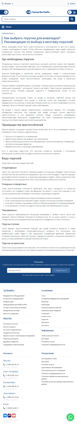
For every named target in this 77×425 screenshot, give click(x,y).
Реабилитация (8, 302)
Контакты (45, 325)
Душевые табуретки (10, 342)
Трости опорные (9, 327)
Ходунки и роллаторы (11, 333)
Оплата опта (46, 316)
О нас (43, 296)
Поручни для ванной (10, 339)
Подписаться (61, 270)
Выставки (45, 339)
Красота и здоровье (10, 313)
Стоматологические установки (14, 308)
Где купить (45, 322)
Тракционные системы (11, 310)
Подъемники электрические (13, 345)
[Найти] (72, 19)
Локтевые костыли (10, 324)
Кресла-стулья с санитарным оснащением (19, 336)
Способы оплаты (47, 364)
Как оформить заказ (49, 359)
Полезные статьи (48, 342)
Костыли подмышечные (12, 330)
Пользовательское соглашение (53, 370)
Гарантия (44, 319)
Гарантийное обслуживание (51, 367)
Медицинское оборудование (13, 296)
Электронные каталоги (50, 336)
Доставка (45, 362)
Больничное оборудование (13, 299)
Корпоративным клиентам (51, 308)
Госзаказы (45, 313)
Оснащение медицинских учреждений (55, 299)
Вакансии (44, 302)
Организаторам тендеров (51, 310)
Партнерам (45, 305)
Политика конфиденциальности (53, 373)
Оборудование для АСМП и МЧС (15, 305)
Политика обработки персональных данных (54, 377)
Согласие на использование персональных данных (57, 383)
